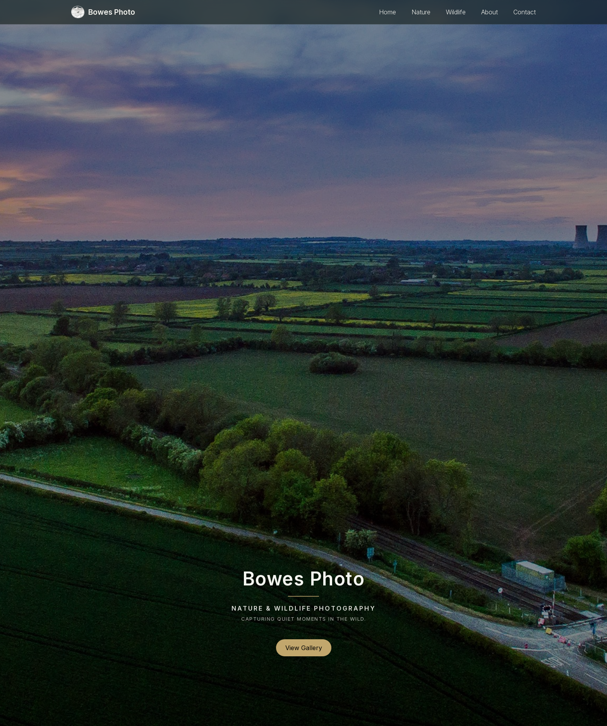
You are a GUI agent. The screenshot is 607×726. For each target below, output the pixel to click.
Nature (421, 12)
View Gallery (303, 648)
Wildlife (456, 12)
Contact (524, 12)
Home (387, 12)
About (489, 12)
